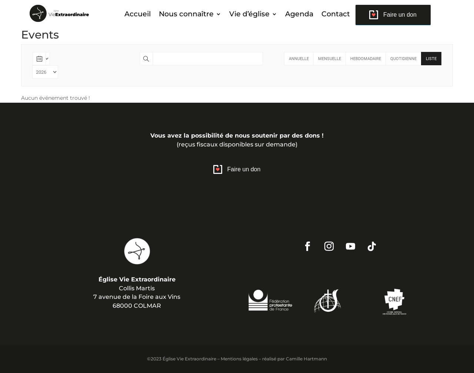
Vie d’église (249, 14)
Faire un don (400, 14)
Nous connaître (186, 14)
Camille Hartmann (306, 359)
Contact (335, 14)
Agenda (299, 14)
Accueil (137, 14)
